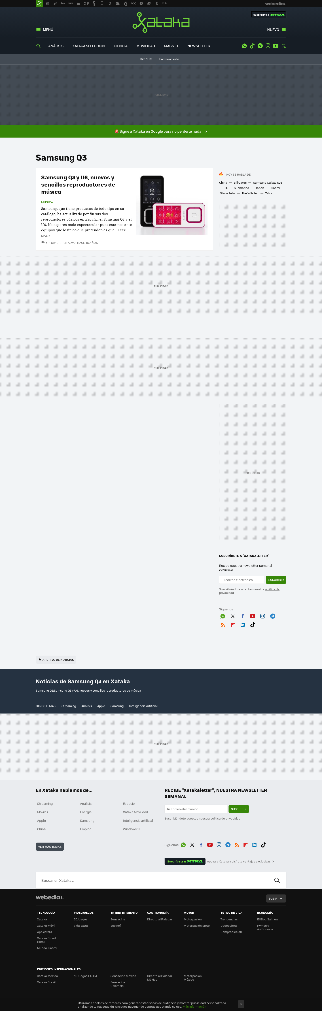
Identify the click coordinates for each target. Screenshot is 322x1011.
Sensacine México (123, 976)
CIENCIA (120, 45)
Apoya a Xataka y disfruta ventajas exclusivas (239, 861)
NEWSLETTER (198, 45)
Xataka (161, 22)
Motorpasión (193, 919)
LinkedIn (242, 623)
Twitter (283, 46)
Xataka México (47, 976)
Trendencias (229, 919)
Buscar (277, 880)
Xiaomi (275, 188)
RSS (222, 623)
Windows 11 (131, 829)
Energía (85, 812)
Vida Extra (81, 925)
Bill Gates (240, 182)
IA (226, 188)
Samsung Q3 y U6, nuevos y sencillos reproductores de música (78, 184)
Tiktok (252, 46)
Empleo (85, 829)
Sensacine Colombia (117, 984)
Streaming (68, 706)
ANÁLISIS (56, 45)
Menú (48, 29)
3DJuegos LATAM (85, 976)
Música (47, 202)
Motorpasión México (193, 977)
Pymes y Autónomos (265, 927)
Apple (101, 706)
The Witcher (250, 193)
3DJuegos (80, 919)
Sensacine (117, 919)
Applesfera (44, 932)
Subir (273, 898)
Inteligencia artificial (143, 706)
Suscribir (276, 580)
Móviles (42, 812)
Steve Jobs (227, 193)
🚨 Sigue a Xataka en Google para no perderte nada (157, 131)
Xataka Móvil (46, 925)
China (223, 182)
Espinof (115, 925)
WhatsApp (244, 46)
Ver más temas (49, 846)
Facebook (242, 615)
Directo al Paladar (159, 919)
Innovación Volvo (169, 59)
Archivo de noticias (58, 659)
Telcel (269, 193)
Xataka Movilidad (135, 812)
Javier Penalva (62, 242)
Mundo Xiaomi (47, 948)
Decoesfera (228, 925)
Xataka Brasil (46, 982)
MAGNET (171, 45)
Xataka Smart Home (46, 940)
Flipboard (232, 623)
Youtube (275, 46)
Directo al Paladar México (159, 977)
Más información (194, 1006)
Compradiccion (231, 932)
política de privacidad (225, 818)
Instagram (268, 46)
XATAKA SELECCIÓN (88, 45)
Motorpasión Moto (197, 925)
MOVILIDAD (145, 45)
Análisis (86, 706)
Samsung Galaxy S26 (267, 182)
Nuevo (273, 29)
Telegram (260, 46)
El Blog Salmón (267, 919)
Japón (260, 188)
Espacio (129, 803)
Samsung (117, 706)
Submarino (241, 188)
